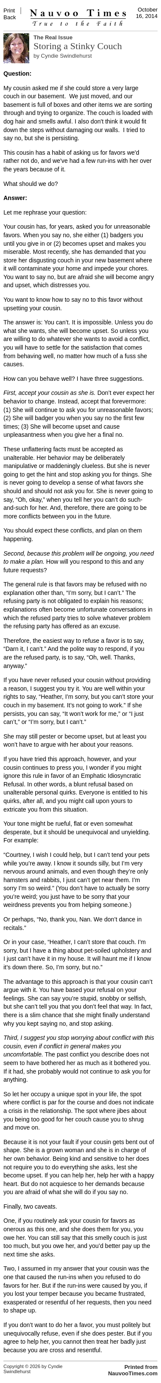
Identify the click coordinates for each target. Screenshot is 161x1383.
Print (9, 10)
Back (9, 17)
